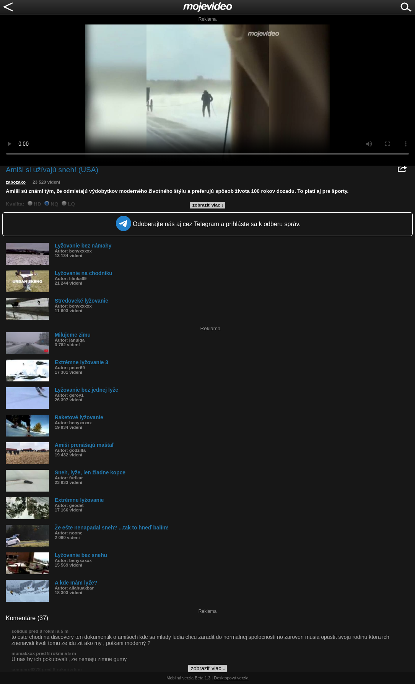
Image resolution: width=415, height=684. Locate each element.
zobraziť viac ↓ (208, 205)
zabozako (16, 182)
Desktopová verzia (231, 678)
